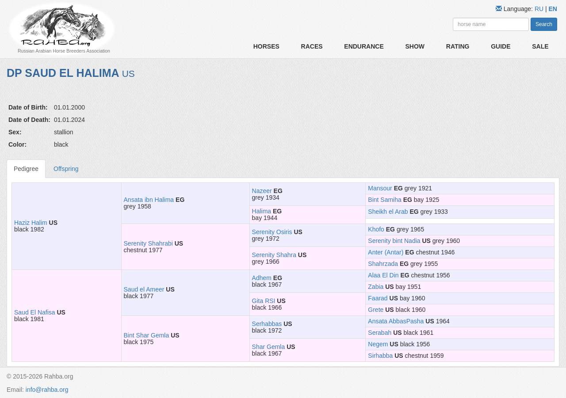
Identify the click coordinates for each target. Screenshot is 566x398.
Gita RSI (263, 300)
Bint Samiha (384, 199)
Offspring (66, 168)
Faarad (377, 298)
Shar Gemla (268, 346)
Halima (262, 211)
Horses (266, 46)
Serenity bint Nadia (394, 240)
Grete (375, 309)
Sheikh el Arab (388, 211)
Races (312, 46)
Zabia (375, 286)
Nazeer (262, 190)
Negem (378, 344)
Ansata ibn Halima (149, 199)
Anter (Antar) (385, 252)
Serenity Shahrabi (148, 243)
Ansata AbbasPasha (396, 321)
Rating (458, 46)
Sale (540, 46)
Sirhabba (380, 355)
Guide (500, 46)
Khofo (376, 229)
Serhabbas (267, 323)
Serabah (379, 332)
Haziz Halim (30, 222)
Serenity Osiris (272, 231)
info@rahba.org (47, 389)
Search (543, 24)
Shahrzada (383, 263)
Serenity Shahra (274, 254)
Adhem (262, 277)
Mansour (380, 188)
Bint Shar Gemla (146, 335)
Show (414, 46)
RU (540, 8)
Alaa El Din (383, 275)
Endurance (363, 46)
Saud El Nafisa (34, 312)
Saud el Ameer (144, 289)
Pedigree (26, 168)
